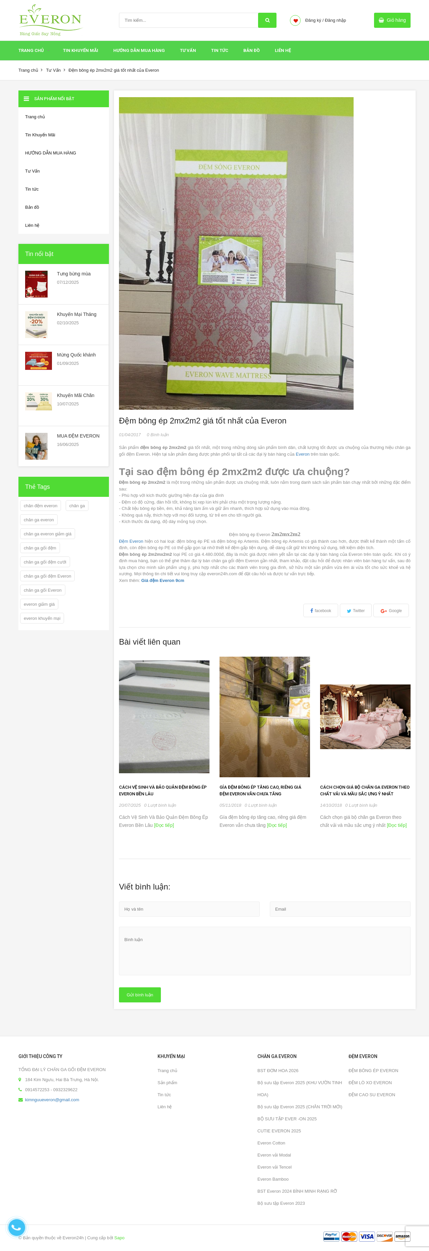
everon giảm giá (39, 604)
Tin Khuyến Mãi (80, 50)
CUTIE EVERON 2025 (279, 1130)
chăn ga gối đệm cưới (45, 562)
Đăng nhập (335, 20)
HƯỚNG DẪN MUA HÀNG (139, 50)
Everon (302, 454)
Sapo (119, 1237)
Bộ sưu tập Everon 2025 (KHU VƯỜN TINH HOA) (299, 1088)
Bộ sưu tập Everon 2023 (281, 1203)
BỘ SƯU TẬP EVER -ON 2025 (287, 1118)
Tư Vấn (188, 50)
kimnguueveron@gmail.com (52, 1099)
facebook (323, 610)
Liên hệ (165, 1106)
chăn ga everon (39, 519)
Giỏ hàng (396, 20)
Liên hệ (283, 50)
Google (395, 610)
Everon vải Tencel (274, 1167)
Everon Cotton (271, 1142)
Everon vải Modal (274, 1155)
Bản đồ (251, 50)
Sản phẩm (167, 1082)
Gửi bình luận (140, 994)
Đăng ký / (314, 20)
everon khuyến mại (42, 618)
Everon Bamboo (273, 1179)
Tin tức (164, 1094)
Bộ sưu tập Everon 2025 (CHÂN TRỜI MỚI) (299, 1106)
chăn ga (77, 505)
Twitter (359, 610)
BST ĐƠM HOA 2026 (277, 1070)
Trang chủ (167, 1070)
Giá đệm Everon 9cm (162, 580)
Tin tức (219, 50)
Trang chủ (31, 50)
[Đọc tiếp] (163, 825)
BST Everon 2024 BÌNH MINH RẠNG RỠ (297, 1191)
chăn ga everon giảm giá (47, 533)
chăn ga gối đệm (40, 547)
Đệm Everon (131, 541)
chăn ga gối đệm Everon (47, 576)
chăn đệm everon (40, 505)
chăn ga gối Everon (43, 590)
